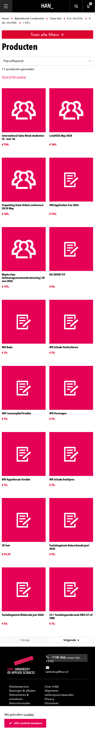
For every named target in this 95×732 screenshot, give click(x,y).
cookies (29, 714)
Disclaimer (52, 703)
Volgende (71, 640)
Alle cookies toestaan (25, 723)
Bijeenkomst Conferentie (28, 18)
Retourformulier (19, 703)
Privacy (49, 699)
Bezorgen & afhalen (22, 690)
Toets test (54, 18)
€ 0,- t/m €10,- (73, 18)
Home (6, 18)
